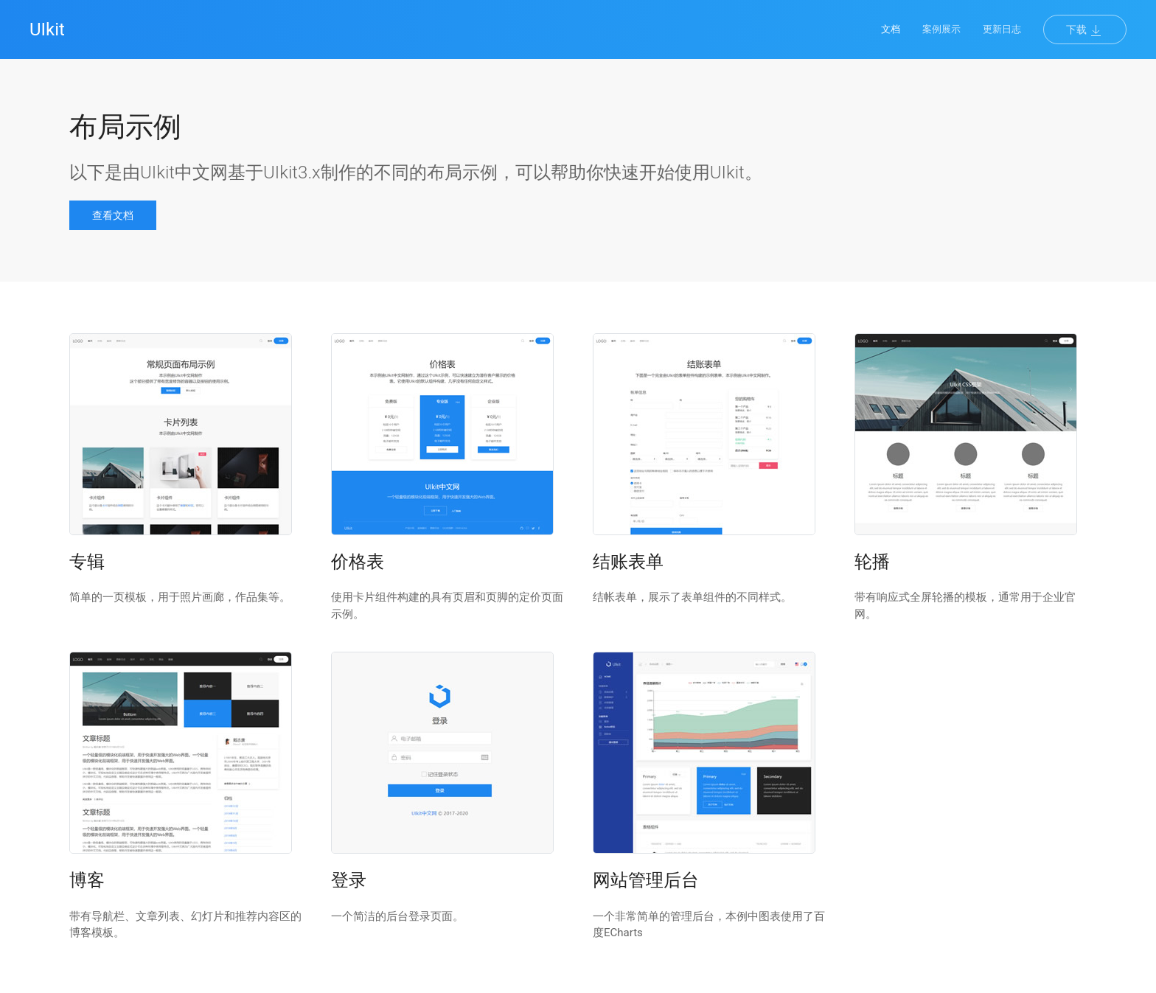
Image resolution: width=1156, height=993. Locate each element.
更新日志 (1002, 29)
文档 (890, 29)
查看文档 (112, 215)
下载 (1085, 30)
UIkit (47, 29)
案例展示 (941, 29)
